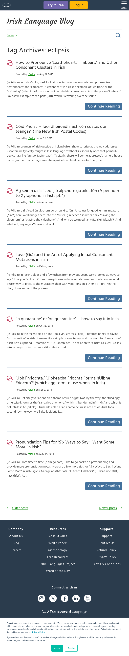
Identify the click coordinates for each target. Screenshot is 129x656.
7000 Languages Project (58, 564)
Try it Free (56, 5)
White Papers (58, 543)
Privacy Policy (38, 632)
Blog (16, 543)
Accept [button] (57, 648)
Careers (16, 550)
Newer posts (108, 508)
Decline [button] (71, 648)
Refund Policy (106, 550)
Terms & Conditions (106, 564)
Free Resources (58, 557)
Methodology (58, 550)
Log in (78, 5)
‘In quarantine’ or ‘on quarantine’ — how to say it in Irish (67, 319)
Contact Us (106, 543)
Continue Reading (104, 106)
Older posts (20, 508)
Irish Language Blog (40, 21)
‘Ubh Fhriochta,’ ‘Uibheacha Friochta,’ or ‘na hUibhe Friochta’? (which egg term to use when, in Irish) (63, 380)
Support (106, 536)
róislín (31, 74)
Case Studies (58, 536)
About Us (16, 536)
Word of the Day (58, 571)
